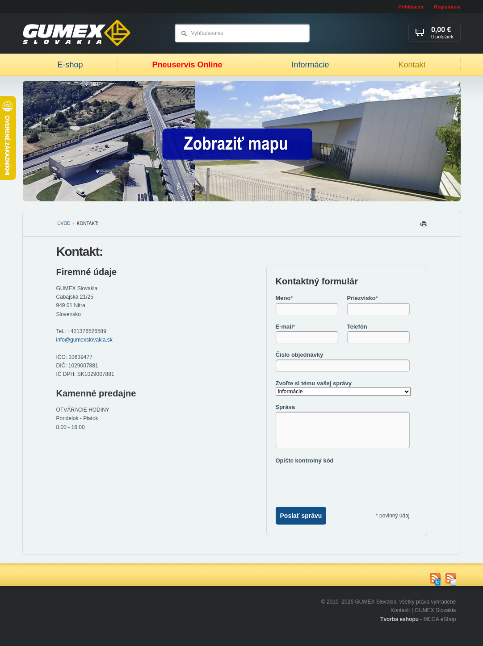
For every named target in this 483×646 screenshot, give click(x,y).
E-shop (70, 64)
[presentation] (344, 482)
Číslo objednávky (299, 354)
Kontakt (411, 64)
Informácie (310, 64)
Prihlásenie (411, 6)
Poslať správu (301, 515)
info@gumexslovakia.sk (84, 340)
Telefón (357, 326)
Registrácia (447, 6)
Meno (284, 298)
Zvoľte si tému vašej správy (314, 383)
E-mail (285, 326)
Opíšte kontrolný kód (305, 460)
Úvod (64, 223)
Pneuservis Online (187, 64)
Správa (285, 407)
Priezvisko (362, 298)
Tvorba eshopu (399, 619)
